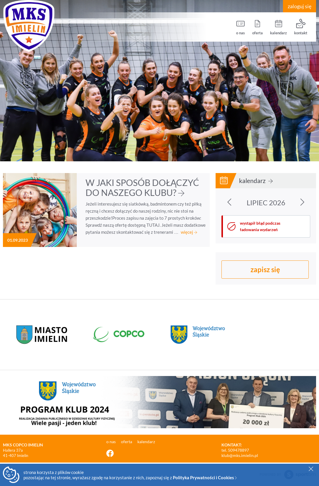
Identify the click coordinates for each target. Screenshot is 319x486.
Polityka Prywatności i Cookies (205, 477)
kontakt (300, 27)
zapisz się (265, 269)
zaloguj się (299, 6)
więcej (189, 232)
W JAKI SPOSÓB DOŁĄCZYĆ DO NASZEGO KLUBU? (142, 187)
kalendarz (278, 27)
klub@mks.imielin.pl (239, 455)
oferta (257, 27)
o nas (240, 27)
